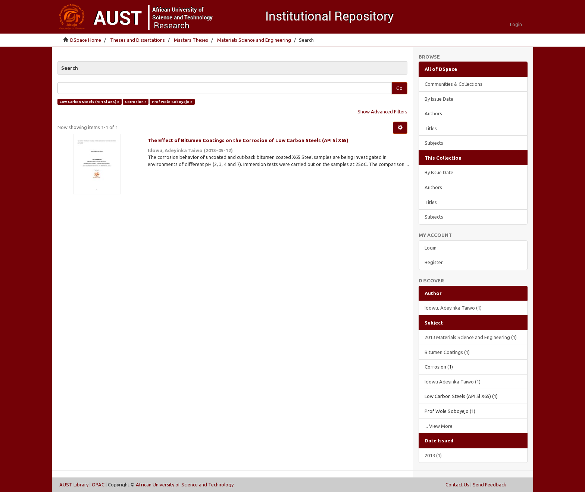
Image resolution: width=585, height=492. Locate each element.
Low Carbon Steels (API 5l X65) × (89, 102)
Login (431, 247)
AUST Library (73, 484)
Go (399, 88)
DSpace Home (85, 40)
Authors (433, 113)
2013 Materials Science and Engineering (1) (471, 337)
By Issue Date (439, 98)
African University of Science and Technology (185, 484)
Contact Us (457, 484)
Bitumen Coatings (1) (447, 352)
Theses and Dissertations (137, 40)
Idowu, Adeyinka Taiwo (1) (453, 307)
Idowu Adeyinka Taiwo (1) (453, 381)
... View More (439, 426)
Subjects (434, 142)
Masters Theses (191, 40)
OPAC (98, 484)
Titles (431, 128)
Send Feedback (489, 484)
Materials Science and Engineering (254, 40)
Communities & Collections (453, 84)
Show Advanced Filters (382, 111)
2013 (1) (433, 455)
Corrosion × (136, 102)
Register (434, 262)
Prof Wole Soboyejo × (172, 102)
